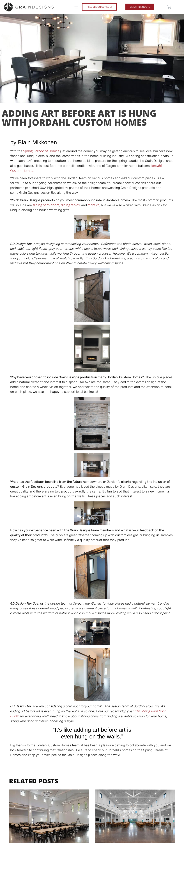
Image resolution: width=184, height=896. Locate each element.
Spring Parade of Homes (41, 151)
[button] (76, 7)
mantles (93, 205)
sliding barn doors (46, 205)
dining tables (70, 205)
